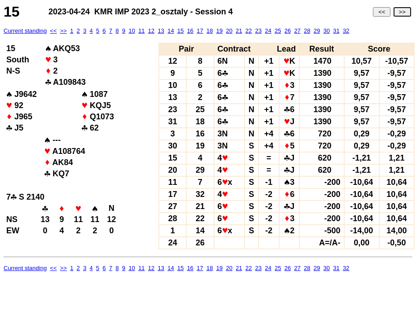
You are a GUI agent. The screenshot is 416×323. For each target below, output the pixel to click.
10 (131, 30)
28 (307, 30)
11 (141, 30)
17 (200, 30)
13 (161, 30)
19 (219, 30)
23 (258, 30)
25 (278, 30)
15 (180, 30)
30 (326, 30)
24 (268, 30)
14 (170, 30)
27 (297, 30)
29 (317, 30)
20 (229, 30)
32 (346, 30)
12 (151, 30)
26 (288, 30)
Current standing (25, 30)
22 (248, 30)
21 (239, 30)
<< (382, 12)
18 (209, 30)
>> (402, 12)
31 (336, 30)
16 (190, 30)
